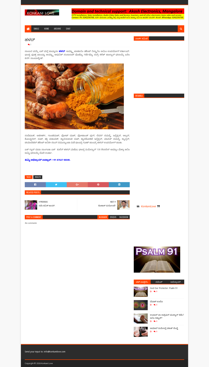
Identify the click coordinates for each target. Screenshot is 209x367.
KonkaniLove (148, 206)
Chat (68, 28)
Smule (36, 28)
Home (46, 28)
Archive (57, 28)
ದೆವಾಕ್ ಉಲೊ (156, 301)
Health (38, 177)
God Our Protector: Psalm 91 (164, 288)
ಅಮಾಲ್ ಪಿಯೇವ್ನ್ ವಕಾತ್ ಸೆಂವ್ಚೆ (164, 328)
